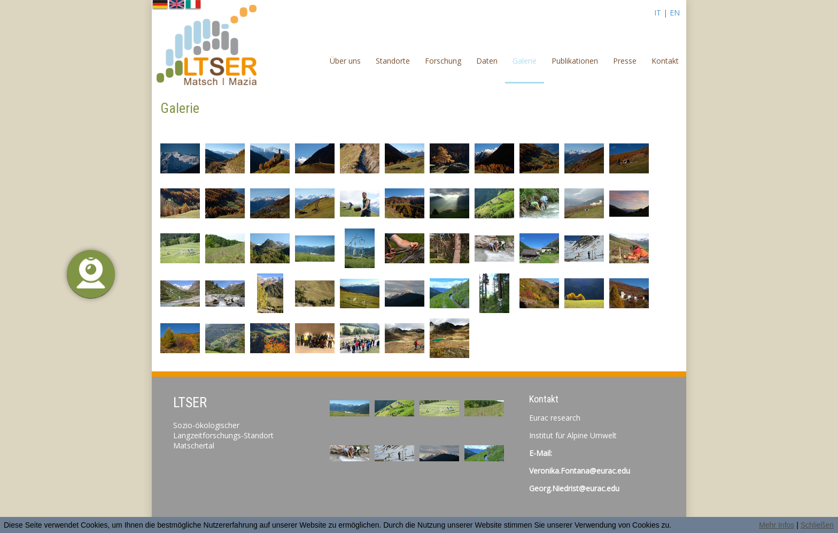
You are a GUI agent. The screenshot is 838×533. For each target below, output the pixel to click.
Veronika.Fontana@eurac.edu (579, 471)
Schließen (817, 525)
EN (675, 12)
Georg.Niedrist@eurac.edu (574, 488)
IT (657, 12)
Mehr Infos (776, 525)
